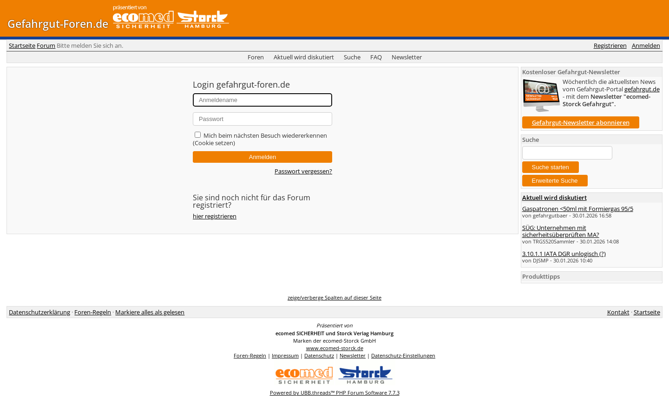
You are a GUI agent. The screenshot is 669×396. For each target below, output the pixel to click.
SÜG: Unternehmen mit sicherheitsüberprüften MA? (560, 231)
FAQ (376, 57)
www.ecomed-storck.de (334, 348)
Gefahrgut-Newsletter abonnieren (581, 122)
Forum (46, 45)
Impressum (285, 355)
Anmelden (646, 45)
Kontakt (618, 312)
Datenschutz (319, 355)
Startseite (22, 45)
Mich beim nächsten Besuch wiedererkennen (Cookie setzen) (260, 139)
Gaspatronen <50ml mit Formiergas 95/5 (577, 208)
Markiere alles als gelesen (149, 312)
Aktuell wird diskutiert (304, 57)
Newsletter (407, 57)
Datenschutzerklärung (39, 312)
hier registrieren (214, 216)
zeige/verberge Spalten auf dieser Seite (334, 297)
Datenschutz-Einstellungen (403, 355)
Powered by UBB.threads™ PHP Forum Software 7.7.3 (335, 392)
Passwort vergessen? (303, 171)
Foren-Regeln (92, 312)
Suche (352, 57)
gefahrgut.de (642, 89)
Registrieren (610, 45)
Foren (256, 57)
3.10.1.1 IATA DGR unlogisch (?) (564, 253)
